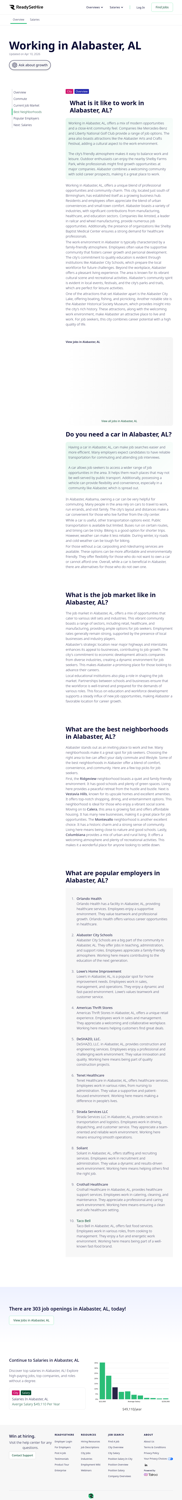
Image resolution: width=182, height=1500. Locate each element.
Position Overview (118, 1464)
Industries (86, 1459)
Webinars (86, 1470)
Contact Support (22, 1455)
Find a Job (113, 1441)
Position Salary (116, 1470)
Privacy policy (151, 1453)
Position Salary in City (120, 1459)
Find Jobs (162, 7)
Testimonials (62, 1459)
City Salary (114, 1453)
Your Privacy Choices (155, 1458)
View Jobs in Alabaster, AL (31, 1320)
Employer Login (63, 1441)
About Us (149, 1441)
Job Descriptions (90, 1447)
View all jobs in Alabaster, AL (119, 421)
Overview (18, 19)
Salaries (35, 19)
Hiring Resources (90, 1441)
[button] (95, 7)
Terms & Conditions (155, 1447)
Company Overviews (119, 1476)
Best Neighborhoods (27, 112)
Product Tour (62, 1464)
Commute (20, 99)
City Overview (115, 1447)
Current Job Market (26, 105)
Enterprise (60, 1470)
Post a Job (60, 1453)
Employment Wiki (90, 1464)
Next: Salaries (22, 125)
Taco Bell (83, 1220)
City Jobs (85, 1453)
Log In (140, 7)
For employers (63, 1447)
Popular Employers (26, 118)
